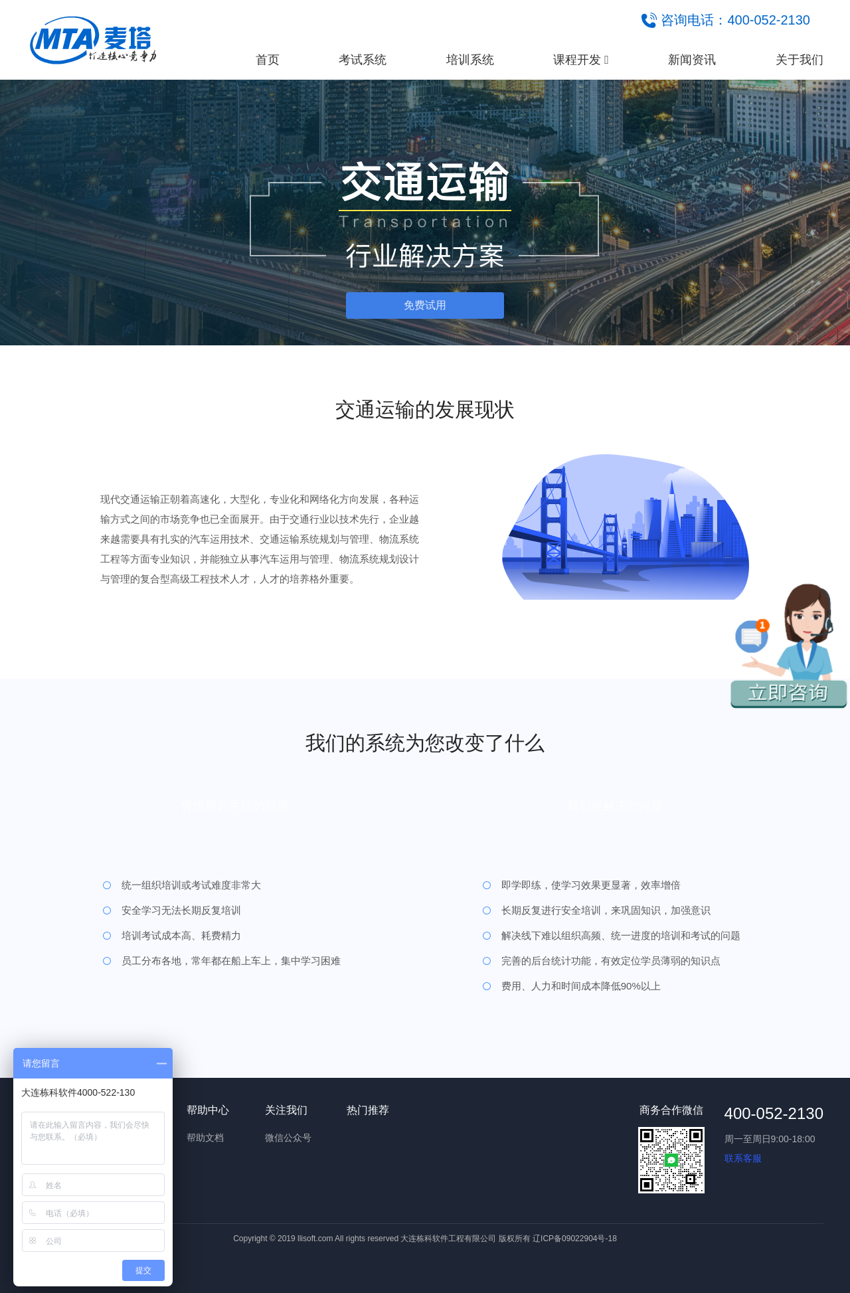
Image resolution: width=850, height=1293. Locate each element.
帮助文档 (205, 1137)
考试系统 (362, 59)
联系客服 (743, 1158)
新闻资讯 (692, 59)
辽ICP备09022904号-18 (575, 1238)
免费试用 (425, 305)
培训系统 (470, 59)
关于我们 (799, 59)
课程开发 (581, 59)
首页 (268, 59)
